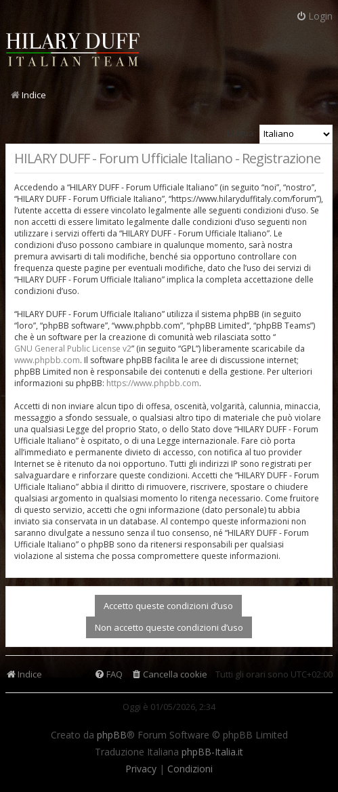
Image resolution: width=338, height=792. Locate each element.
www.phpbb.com (47, 360)
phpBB (112, 735)
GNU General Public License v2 (72, 348)
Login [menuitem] (314, 15)
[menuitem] (169, 674)
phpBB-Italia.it (212, 752)
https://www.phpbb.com (152, 383)
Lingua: (241, 133)
